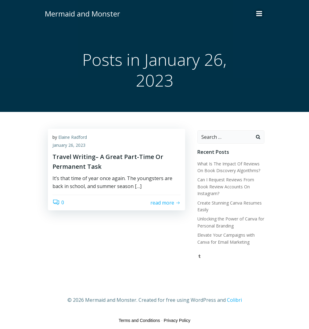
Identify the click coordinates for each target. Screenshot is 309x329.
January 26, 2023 (68, 145)
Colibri (234, 300)
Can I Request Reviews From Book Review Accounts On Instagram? (225, 186)
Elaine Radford (72, 137)
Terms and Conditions (139, 320)
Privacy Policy (177, 320)
